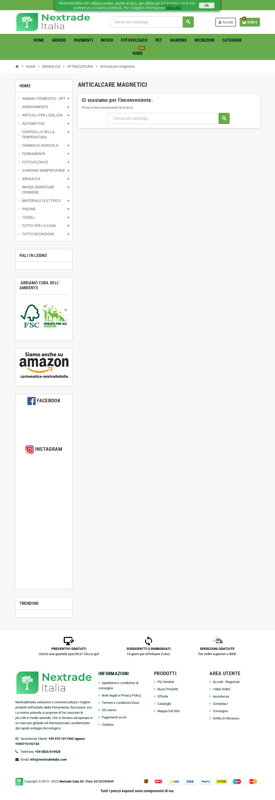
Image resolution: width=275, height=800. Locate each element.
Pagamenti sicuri (114, 717)
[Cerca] (152, 22)
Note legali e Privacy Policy (121, 695)
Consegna (220, 711)
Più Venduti (165, 682)
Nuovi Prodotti (167, 689)
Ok (206, 5)
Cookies (108, 725)
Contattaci (220, 704)
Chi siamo (109, 710)
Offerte (162, 696)
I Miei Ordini (221, 689)
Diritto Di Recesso (226, 718)
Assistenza (221, 696)
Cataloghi (164, 704)
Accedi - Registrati (226, 682)
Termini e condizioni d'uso (120, 703)
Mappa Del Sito (168, 711)
